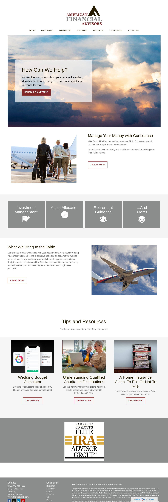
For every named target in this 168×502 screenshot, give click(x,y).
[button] (32, 30)
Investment (50, 489)
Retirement (50, 486)
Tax (47, 497)
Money (49, 500)
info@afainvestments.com (18, 497)
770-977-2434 (19, 486)
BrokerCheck (117, 484)
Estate (49, 491)
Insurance (50, 494)
